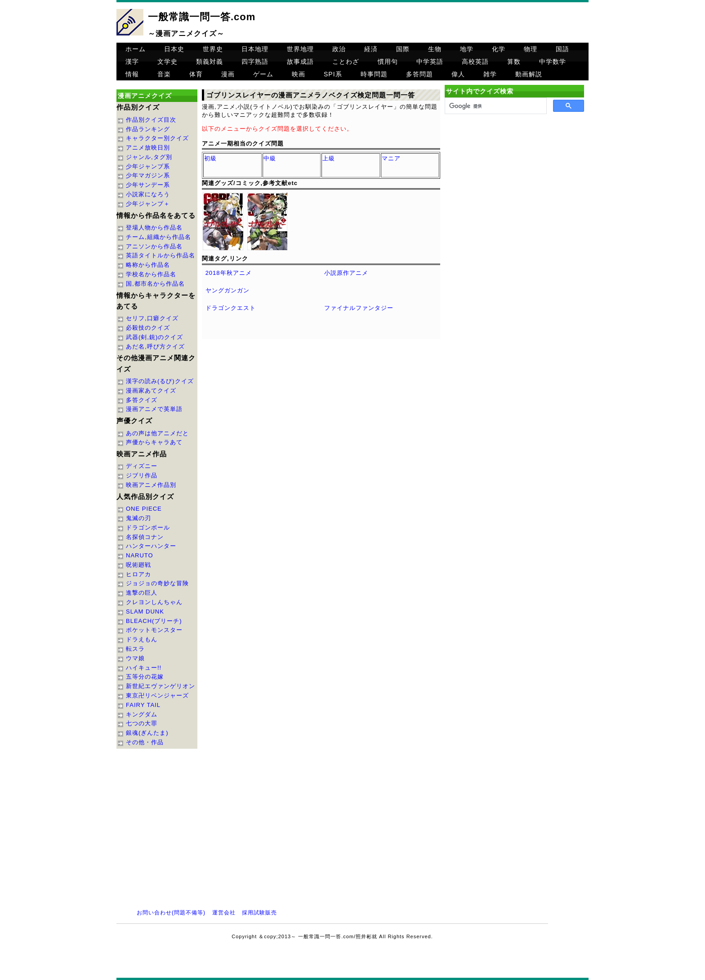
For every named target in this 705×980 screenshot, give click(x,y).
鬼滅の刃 (138, 518)
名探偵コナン (145, 537)
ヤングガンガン (227, 290)
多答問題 (419, 74)
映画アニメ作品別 (151, 484)
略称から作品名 (148, 264)
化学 (498, 49)
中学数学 (552, 61)
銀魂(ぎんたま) (147, 732)
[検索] (494, 106)
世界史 (213, 49)
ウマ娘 (135, 658)
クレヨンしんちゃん (154, 602)
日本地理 (254, 49)
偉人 (458, 74)
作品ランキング (148, 129)
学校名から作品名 (151, 274)
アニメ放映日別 (148, 147)
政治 (339, 49)
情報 (132, 74)
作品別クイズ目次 (151, 119)
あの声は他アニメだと (157, 433)
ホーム (135, 49)
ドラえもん (141, 639)
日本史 (174, 49)
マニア (391, 158)
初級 (210, 158)
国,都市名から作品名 (155, 283)
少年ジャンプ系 (148, 166)
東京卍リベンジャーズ (157, 695)
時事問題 (374, 74)
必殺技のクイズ (148, 327)
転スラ (135, 648)
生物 (435, 49)
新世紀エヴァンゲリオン (160, 686)
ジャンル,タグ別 (149, 157)
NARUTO (139, 555)
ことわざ (345, 61)
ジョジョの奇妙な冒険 (157, 583)
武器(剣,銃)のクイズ (154, 337)
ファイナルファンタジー (358, 308)
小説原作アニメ (346, 272)
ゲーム (263, 74)
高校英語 (475, 61)
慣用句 (388, 61)
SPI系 (333, 74)
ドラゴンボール (148, 527)
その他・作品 (145, 742)
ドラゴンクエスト (230, 308)
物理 (530, 49)
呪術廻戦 (138, 564)
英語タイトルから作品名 (160, 255)
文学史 (167, 61)
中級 (269, 158)
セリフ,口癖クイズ (152, 318)
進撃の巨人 (141, 592)
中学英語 (429, 61)
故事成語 (300, 61)
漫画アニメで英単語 (154, 409)
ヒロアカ (138, 574)
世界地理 (300, 49)
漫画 (228, 74)
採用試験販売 (259, 912)
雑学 (490, 74)
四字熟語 (254, 61)
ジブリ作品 (141, 475)
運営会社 (224, 912)
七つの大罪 (141, 723)
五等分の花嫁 (145, 676)
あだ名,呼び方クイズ (155, 346)
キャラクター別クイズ (157, 138)
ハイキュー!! (143, 667)
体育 (196, 74)
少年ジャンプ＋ (148, 203)
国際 (403, 49)
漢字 (132, 61)
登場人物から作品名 (154, 227)
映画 (298, 74)
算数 (514, 61)
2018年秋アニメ (228, 272)
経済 (371, 49)
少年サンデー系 (148, 184)
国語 (562, 49)
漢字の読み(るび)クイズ (160, 381)
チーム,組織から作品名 (158, 237)
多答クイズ (141, 400)
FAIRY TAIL (143, 705)
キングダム (141, 714)
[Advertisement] (514, 193)
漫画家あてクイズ (151, 390)
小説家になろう (148, 194)
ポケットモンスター (154, 630)
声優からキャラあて (154, 442)
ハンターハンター (151, 546)
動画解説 (528, 74)
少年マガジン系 (148, 175)
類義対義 (209, 61)
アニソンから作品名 (154, 246)
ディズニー (141, 466)
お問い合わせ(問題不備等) (171, 912)
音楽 (164, 74)
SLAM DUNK (145, 611)
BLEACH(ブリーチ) (154, 621)
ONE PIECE (144, 508)
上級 (328, 158)
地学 (466, 49)
